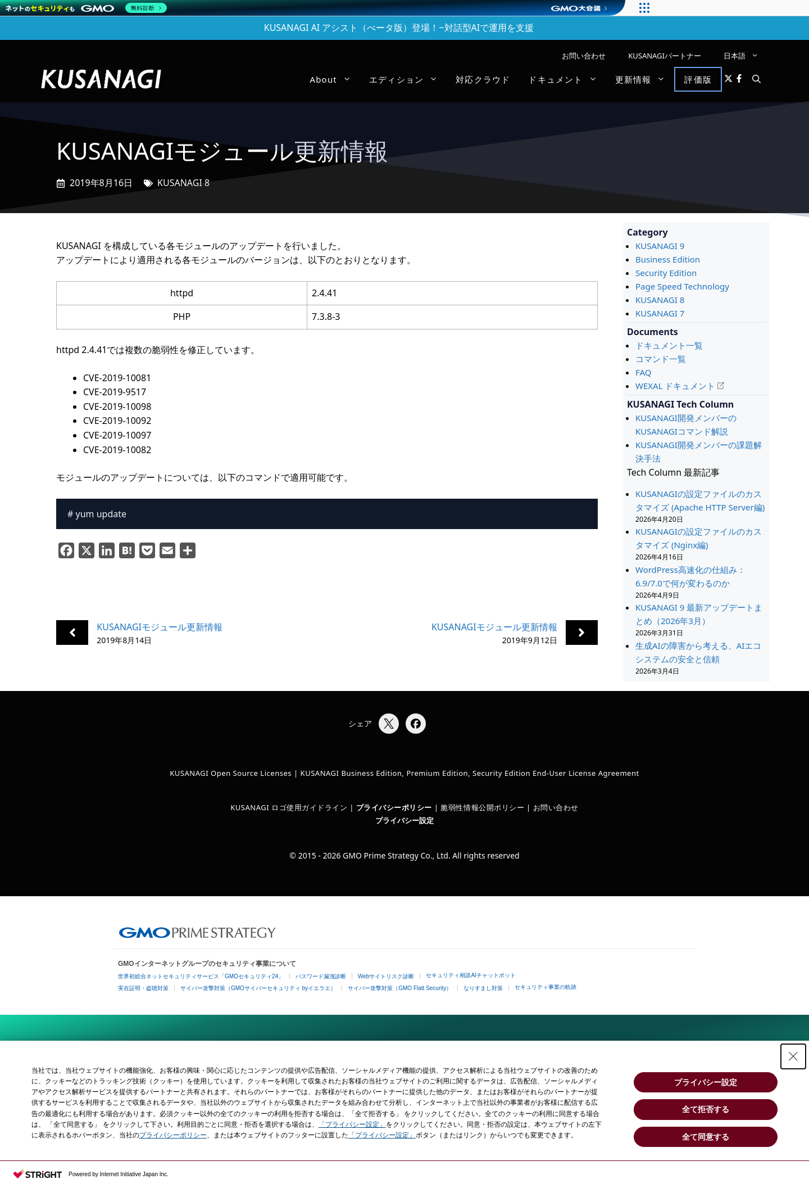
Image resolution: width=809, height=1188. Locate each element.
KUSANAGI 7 (659, 313)
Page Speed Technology (682, 286)
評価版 (698, 79)
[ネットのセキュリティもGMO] (86, 8)
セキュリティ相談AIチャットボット (470, 975)
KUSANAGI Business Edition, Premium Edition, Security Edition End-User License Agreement (470, 773)
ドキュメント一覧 (669, 345)
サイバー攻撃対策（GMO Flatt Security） (400, 988)
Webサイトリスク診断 (386, 976)
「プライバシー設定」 (352, 1124)
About (335, 79)
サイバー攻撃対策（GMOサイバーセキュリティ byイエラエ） (258, 988)
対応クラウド (483, 79)
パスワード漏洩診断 (321, 976)
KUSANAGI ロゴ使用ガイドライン (288, 807)
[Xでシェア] (389, 723)
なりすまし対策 (483, 988)
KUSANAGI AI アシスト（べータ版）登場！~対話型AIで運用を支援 (399, 27)
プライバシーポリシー (173, 1135)
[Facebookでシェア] (416, 723)
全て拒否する (705, 1109)
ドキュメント (567, 79)
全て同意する (705, 1136)
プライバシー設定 (404, 820)
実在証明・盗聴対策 (143, 988)
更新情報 (645, 79)
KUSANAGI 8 (183, 183)
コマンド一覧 (660, 358)
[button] (756, 79)
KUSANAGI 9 (659, 245)
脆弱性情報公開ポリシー (482, 807)
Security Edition (666, 272)
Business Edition (667, 259)
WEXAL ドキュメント (675, 385)
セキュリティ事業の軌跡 (545, 987)
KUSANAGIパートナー (664, 56)
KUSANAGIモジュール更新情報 (159, 627)
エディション (408, 79)
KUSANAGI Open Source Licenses (231, 773)
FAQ (643, 372)
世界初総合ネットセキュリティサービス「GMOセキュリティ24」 (201, 976)
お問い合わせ (584, 56)
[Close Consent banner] (793, 1056)
